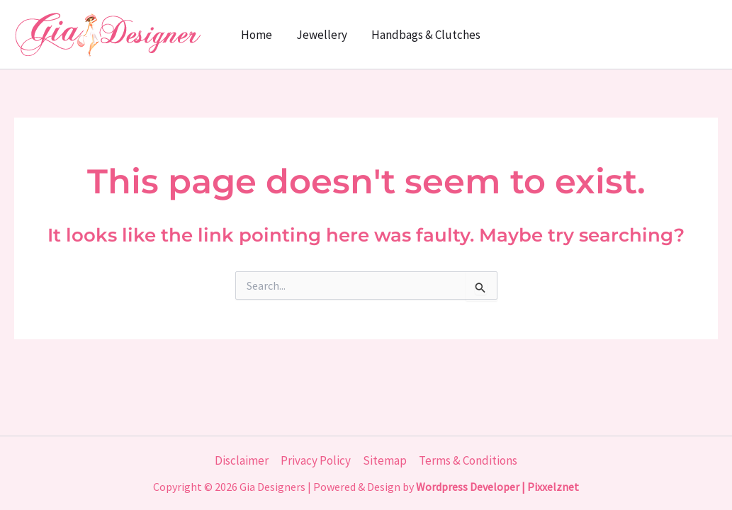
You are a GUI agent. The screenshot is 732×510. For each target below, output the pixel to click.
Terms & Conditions (468, 460)
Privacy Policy (316, 460)
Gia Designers (272, 487)
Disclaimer (242, 460)
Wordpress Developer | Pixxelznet (497, 487)
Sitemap (385, 460)
